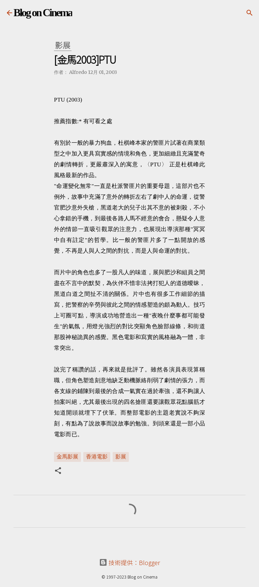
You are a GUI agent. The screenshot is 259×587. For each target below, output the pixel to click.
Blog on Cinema (42, 12)
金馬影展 (67, 456)
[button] (58, 471)
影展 (120, 456)
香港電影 (97, 456)
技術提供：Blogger (129, 562)
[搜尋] (250, 13)
